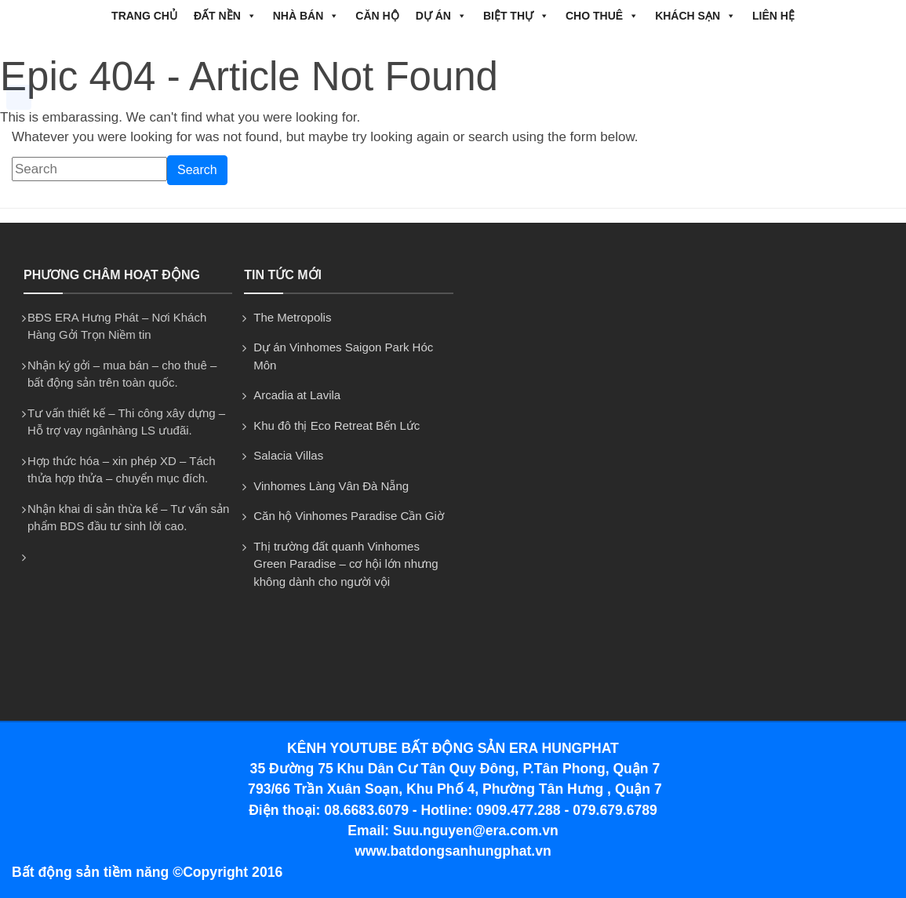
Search (197, 169)
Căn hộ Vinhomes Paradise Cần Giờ (348, 515)
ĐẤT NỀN (225, 15)
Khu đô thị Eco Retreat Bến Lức (336, 425)
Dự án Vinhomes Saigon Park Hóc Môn (343, 356)
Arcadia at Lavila (296, 395)
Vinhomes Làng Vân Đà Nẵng (331, 486)
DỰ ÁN (441, 15)
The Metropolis (292, 317)
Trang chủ (144, 15)
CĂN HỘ (376, 15)
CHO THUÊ (602, 15)
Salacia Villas (288, 455)
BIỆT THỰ (516, 15)
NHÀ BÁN (306, 15)
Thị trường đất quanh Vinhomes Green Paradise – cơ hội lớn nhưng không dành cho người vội (345, 564)
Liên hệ (773, 15)
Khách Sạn (695, 15)
